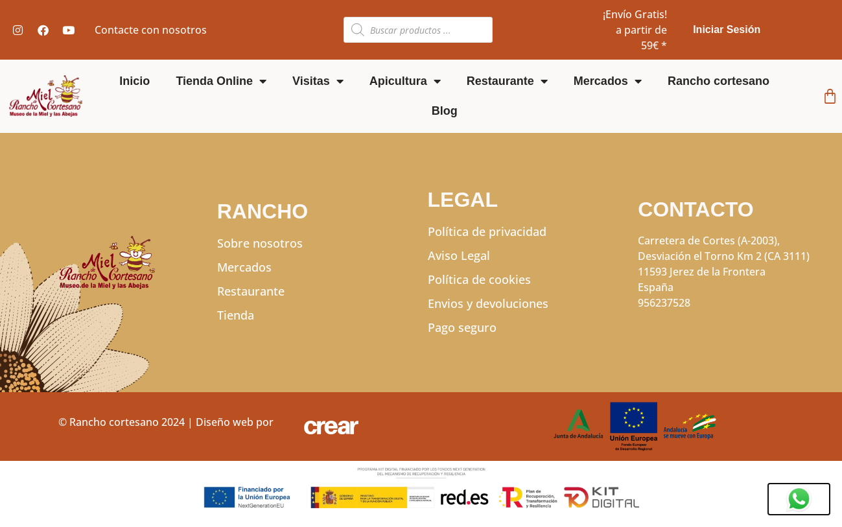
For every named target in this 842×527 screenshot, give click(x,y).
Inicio (134, 81)
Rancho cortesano (718, 81)
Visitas (318, 81)
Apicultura (405, 81)
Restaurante (507, 81)
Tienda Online (221, 81)
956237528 (664, 303)
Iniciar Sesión (726, 29)
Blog (445, 110)
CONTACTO (695, 209)
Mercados (608, 81)
